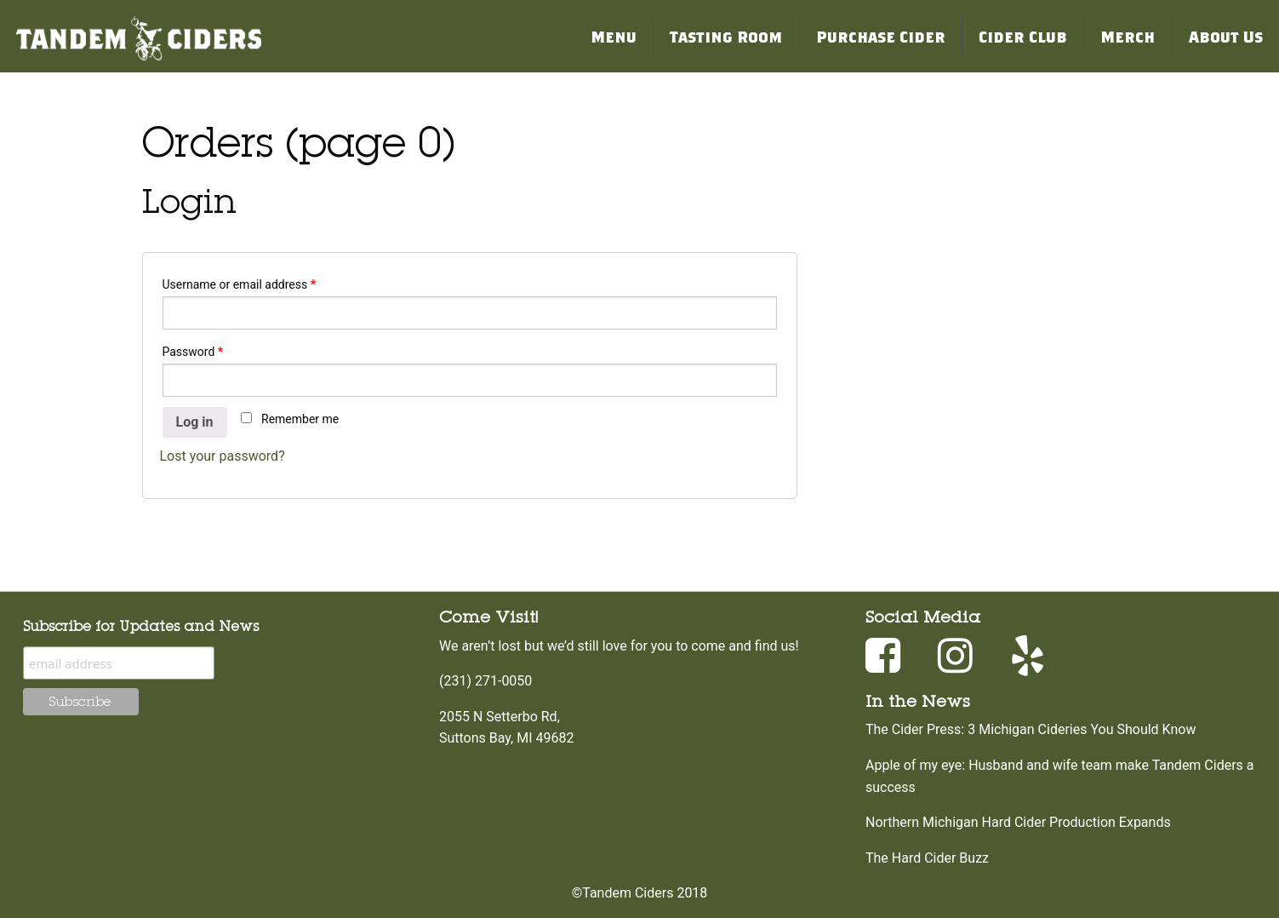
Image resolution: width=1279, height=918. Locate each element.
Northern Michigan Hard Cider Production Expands (1018, 822)
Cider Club (1023, 36)
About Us (1226, 36)
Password (193, 352)
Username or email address (240, 284)
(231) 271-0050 (485, 681)
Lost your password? (222, 456)
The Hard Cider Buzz (927, 858)
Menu (614, 36)
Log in (195, 422)
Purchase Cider (880, 36)
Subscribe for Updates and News (141, 625)
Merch (1127, 36)
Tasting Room (726, 36)
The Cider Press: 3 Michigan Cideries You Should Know (1030, 729)
